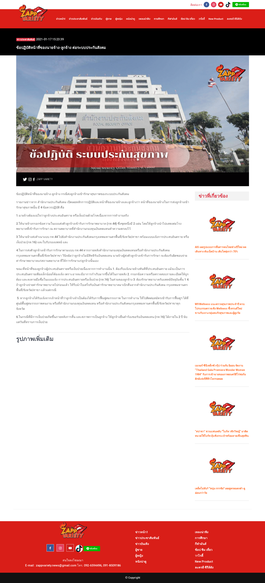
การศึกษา (159, 19)
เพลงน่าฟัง (144, 19)
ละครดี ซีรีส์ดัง (234, 19)
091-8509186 (112, 565)
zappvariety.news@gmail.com (56, 565)
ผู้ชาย (109, 19)
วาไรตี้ (202, 19)
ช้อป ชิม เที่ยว (188, 19)
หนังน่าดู (130, 19)
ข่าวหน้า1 (60, 19)
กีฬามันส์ (172, 19)
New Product (216, 19)
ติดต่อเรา (196, 5)
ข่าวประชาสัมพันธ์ (78, 19)
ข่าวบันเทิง (96, 19)
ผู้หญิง (118, 19)
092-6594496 (93, 565)
